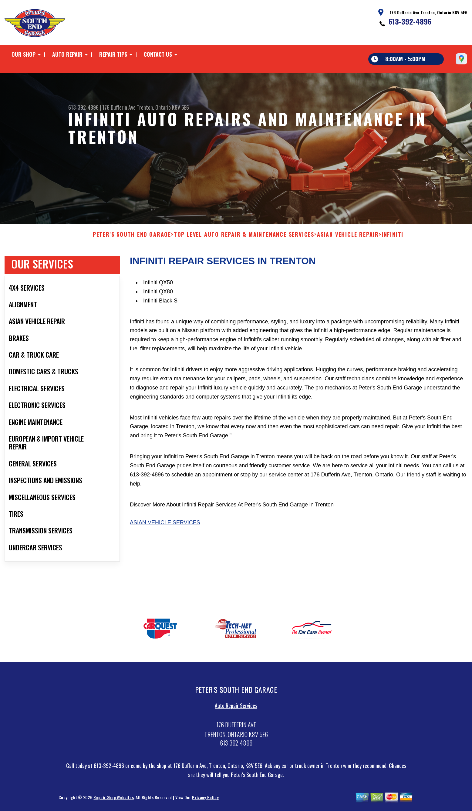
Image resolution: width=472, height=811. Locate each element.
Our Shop (23, 54)
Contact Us (158, 54)
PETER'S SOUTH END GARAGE (132, 236)
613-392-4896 (410, 21)
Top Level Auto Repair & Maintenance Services (244, 236)
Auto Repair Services (236, 708)
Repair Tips (113, 54)
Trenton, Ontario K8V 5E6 (163, 107)
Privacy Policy (205, 799)
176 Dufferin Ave (119, 107)
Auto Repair (67, 54)
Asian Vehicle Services (165, 525)
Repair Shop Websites (113, 799)
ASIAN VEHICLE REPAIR (348, 236)
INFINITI (392, 236)
